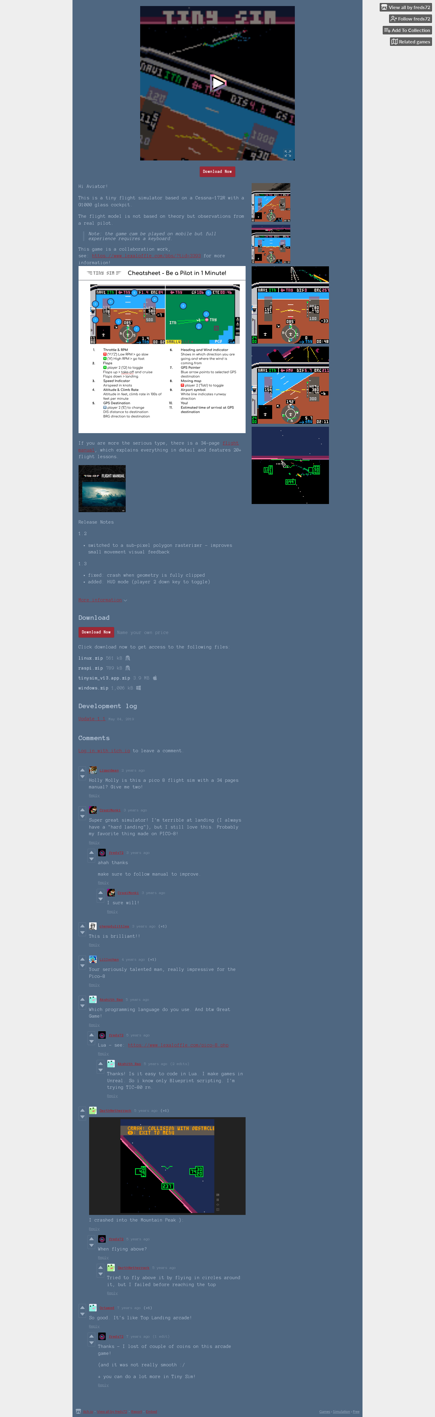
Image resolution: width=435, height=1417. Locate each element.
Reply (94, 795)
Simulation (341, 1411)
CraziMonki (110, 810)
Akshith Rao (111, 999)
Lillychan (109, 959)
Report (136, 1411)
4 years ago (133, 959)
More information (103, 600)
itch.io (88, 1411)
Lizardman (109, 770)
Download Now (217, 172)
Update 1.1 (92, 718)
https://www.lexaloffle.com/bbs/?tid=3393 (146, 255)
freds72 (116, 852)
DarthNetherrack (115, 1110)
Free (356, 1411)
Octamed (107, 1308)
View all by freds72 (112, 1411)
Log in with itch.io (104, 750)
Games (324, 1411)
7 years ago (129, 1308)
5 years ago (137, 999)
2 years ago (133, 770)
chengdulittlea (114, 926)
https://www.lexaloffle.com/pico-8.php (178, 1045)
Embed (151, 1411)
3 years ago (135, 810)
